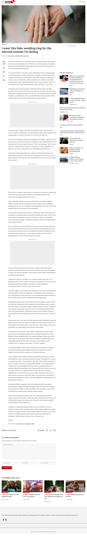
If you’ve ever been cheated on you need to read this (76, 141)
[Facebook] (3, 523)
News (70, 95)
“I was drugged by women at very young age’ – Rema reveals (77, 100)
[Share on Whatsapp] (4, 76)
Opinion (71, 122)
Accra (17, 424)
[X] (6, 523)
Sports (71, 85)
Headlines (62, 112)
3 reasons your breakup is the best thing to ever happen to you (53, 499)
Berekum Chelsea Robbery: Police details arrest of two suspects (76, 160)
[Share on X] (4, 72)
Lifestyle (4, 44)
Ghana (22, 424)
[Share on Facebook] (4, 68)
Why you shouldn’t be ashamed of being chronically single (76, 150)
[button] (3, 2)
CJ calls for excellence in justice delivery (71, 125)
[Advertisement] (32, 115)
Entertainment (73, 104)
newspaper (27, 424)
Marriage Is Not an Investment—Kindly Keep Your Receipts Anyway (76, 117)
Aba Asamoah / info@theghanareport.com (20, 56)
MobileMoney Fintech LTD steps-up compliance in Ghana (77, 90)
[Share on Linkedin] (4, 80)
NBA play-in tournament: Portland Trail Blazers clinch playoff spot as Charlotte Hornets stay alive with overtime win (77, 79)
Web (33, 424)
